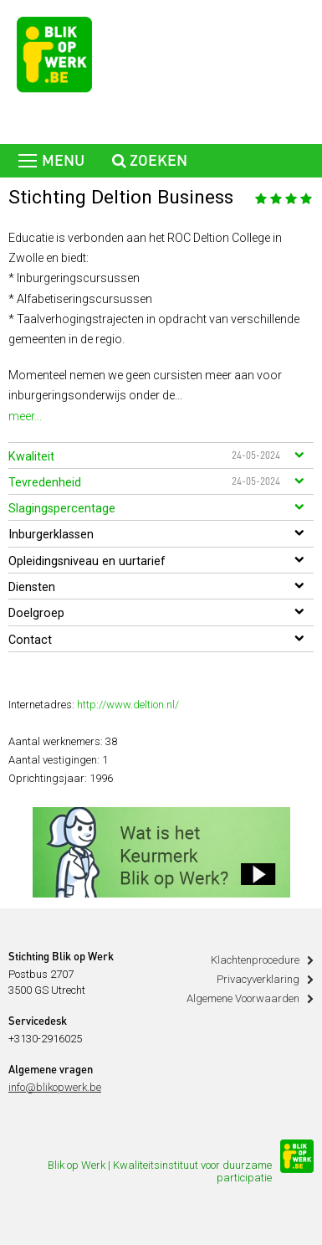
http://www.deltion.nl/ (128, 704)
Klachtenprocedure (255, 960)
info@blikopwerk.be (54, 1087)
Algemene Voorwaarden (243, 998)
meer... (25, 416)
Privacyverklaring (258, 979)
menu (51, 161)
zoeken (149, 161)
